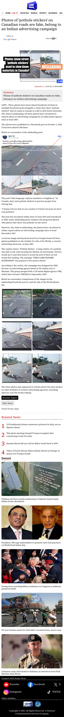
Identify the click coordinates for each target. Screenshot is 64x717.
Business (53, 13)
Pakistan (24, 13)
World (34, 13)
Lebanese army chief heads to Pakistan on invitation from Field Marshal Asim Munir (30, 672)
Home (8, 13)
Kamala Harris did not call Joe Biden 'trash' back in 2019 (32, 443)
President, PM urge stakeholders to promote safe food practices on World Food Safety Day (31, 543)
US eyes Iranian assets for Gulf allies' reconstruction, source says (31, 630)
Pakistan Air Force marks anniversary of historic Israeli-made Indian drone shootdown (30, 500)
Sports (42, 13)
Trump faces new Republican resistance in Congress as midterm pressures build (31, 587)
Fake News (8, 403)
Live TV (15, 13)
